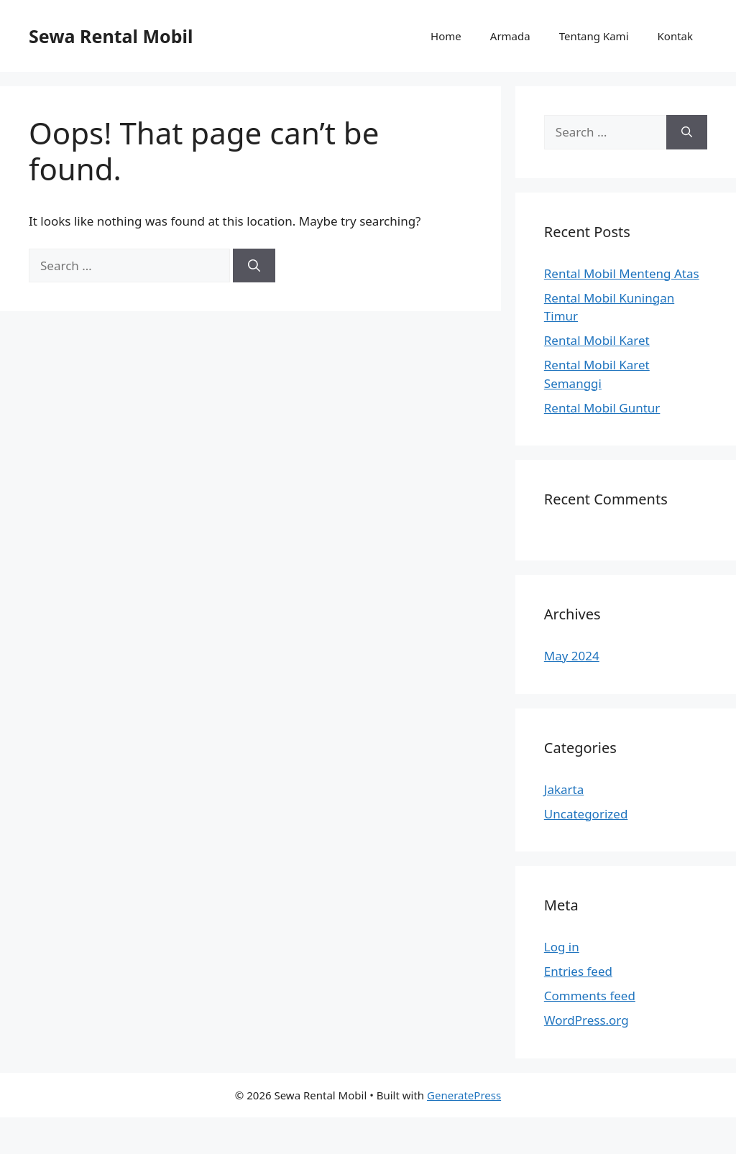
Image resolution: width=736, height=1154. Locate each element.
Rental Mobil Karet (597, 340)
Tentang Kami (594, 36)
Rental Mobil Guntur (602, 408)
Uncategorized (586, 814)
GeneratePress (464, 1095)
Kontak (675, 36)
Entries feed (578, 971)
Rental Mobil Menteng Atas (621, 273)
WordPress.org (586, 1020)
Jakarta (564, 789)
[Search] (254, 266)
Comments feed (589, 995)
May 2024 (571, 655)
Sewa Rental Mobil (111, 36)
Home (446, 36)
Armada (510, 36)
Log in (561, 946)
